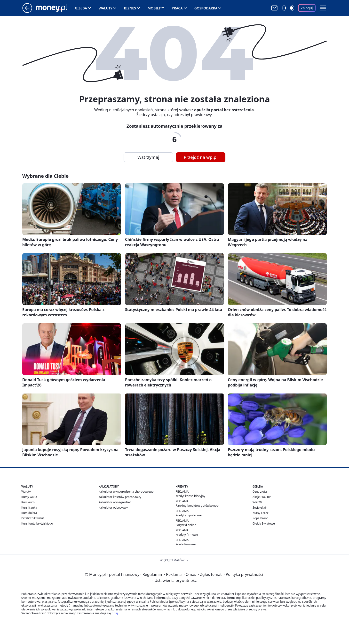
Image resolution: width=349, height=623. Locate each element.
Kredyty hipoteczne (188, 515)
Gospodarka (205, 8)
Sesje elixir (260, 507)
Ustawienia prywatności (175, 580)
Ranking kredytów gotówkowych (197, 506)
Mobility (156, 8)
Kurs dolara (29, 513)
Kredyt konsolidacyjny (190, 496)
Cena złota (260, 492)
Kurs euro (28, 502)
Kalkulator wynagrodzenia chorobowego (125, 492)
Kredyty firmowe (186, 535)
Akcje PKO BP (262, 497)
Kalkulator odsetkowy (113, 507)
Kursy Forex (261, 513)
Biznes (130, 8)
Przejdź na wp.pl (201, 157)
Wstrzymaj (148, 157)
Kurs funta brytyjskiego (37, 523)
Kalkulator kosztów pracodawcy (119, 497)
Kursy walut (29, 497)
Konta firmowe (185, 544)
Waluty (105, 8)
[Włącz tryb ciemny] (288, 8)
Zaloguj (307, 8)
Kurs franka (29, 507)
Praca (177, 8)
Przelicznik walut (32, 518)
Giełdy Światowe (264, 523)
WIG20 (257, 502)
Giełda (81, 8)
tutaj (114, 613)
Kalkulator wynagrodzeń (115, 502)
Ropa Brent (260, 518)
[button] (323, 8)
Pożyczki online (185, 525)
